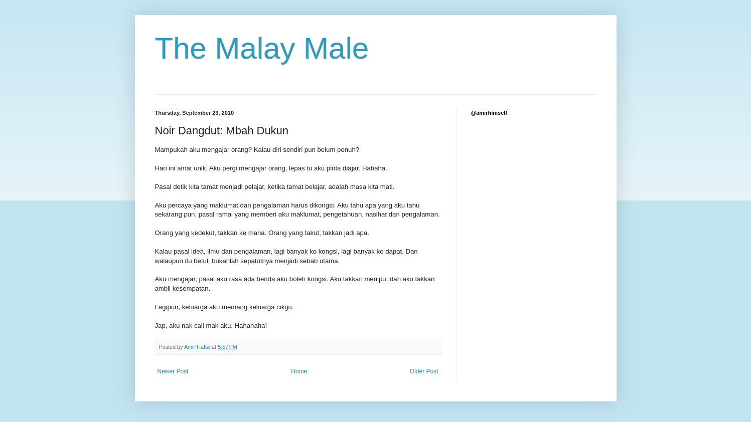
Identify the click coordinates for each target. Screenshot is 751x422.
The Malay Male (262, 48)
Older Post (424, 371)
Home (299, 371)
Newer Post (173, 371)
